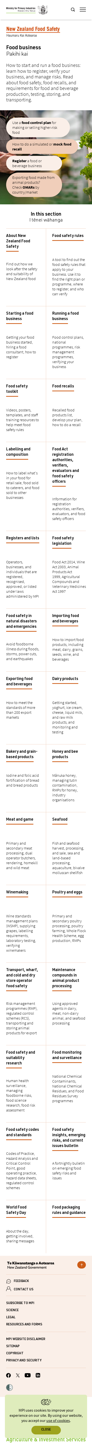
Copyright (15, 1353)
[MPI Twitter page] (18, 1376)
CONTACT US (23, 1289)
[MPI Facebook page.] (8, 1376)
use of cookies (58, 1420)
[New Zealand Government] (46, 1266)
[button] (9, 1388)
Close (46, 1429)
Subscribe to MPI (20, 1303)
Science (12, 1310)
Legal (10, 1317)
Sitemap (13, 1346)
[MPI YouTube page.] (28, 1376)
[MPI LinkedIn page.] (38, 1376)
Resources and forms (24, 1324)
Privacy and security (23, 1360)
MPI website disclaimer (25, 1339)
